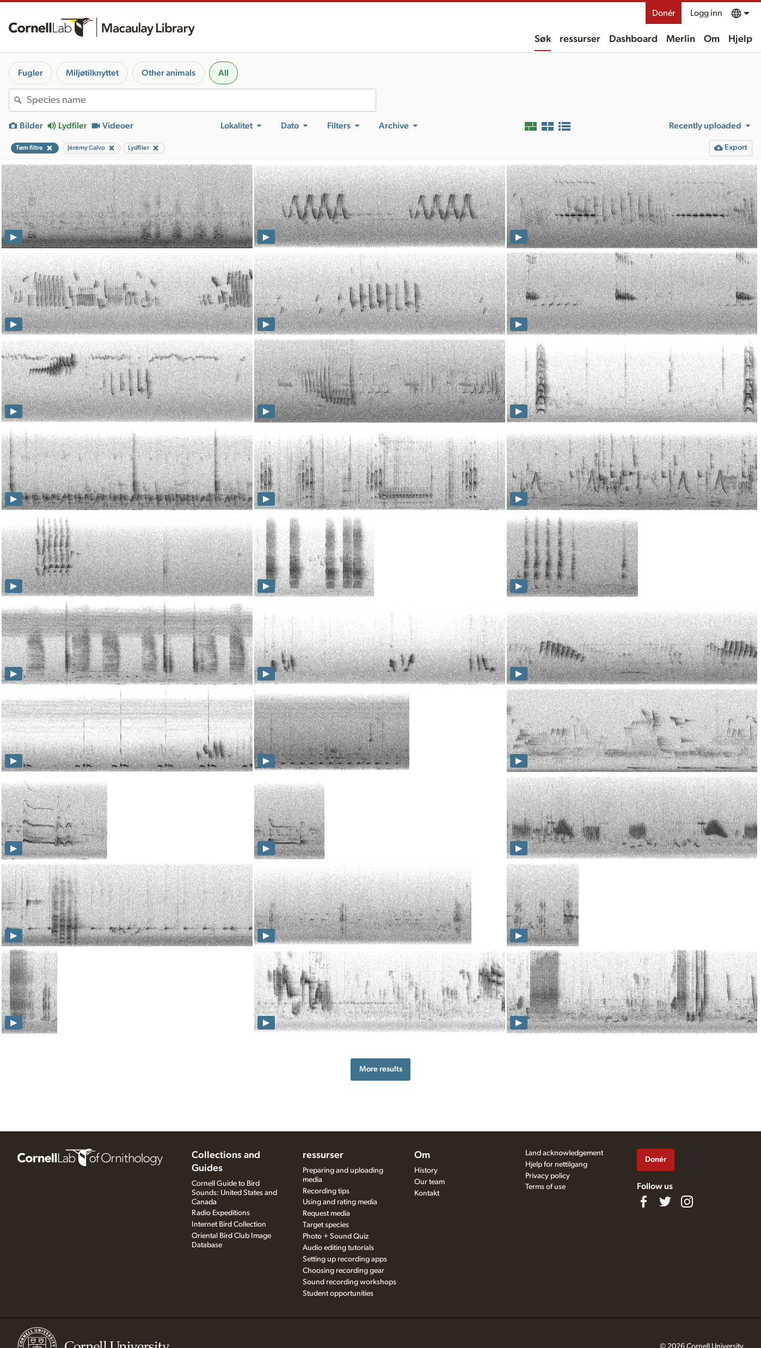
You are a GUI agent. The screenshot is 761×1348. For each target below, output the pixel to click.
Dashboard (633, 39)
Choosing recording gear (343, 1271)
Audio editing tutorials (338, 1248)
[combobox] (201, 100)
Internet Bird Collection (229, 1224)
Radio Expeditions (221, 1213)
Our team (429, 1182)
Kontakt (426, 1193)
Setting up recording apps (345, 1259)
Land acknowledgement (564, 1153)
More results (380, 1069)
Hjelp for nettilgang (556, 1164)
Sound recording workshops (349, 1282)
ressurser (580, 39)
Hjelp (740, 39)
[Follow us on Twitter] (665, 1201)
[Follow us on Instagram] (687, 1201)
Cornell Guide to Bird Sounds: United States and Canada (234, 1193)
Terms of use (545, 1187)
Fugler (30, 73)
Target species (326, 1225)
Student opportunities (338, 1293)
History (426, 1170)
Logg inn (706, 13)
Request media (326, 1213)
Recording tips (326, 1191)
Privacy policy (547, 1176)
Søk (543, 39)
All (223, 73)
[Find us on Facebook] (643, 1201)
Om (712, 39)
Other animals (168, 73)
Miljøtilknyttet (92, 73)
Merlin (680, 39)
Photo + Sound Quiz (336, 1236)
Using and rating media (340, 1202)
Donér (663, 13)
